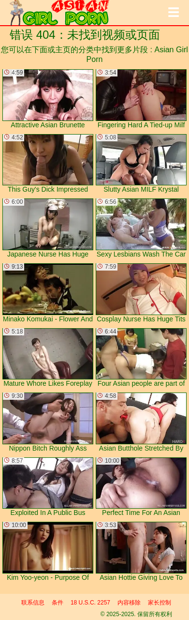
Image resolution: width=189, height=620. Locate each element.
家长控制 (159, 602)
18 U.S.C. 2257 (90, 602)
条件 (57, 602)
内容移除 (129, 602)
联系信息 (32, 602)
